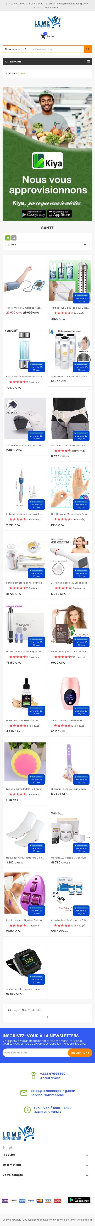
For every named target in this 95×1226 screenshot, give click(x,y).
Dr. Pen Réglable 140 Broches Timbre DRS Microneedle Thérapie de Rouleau (70, 582)
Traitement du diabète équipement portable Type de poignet (25, 989)
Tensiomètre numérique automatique (25, 307)
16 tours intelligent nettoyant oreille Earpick (25, 514)
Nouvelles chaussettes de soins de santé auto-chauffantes (25, 857)
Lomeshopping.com (40, 1219)
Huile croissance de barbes (22, 720)
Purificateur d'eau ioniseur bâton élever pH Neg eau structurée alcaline (70, 307)
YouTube (11, 1147)
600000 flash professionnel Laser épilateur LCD (70, 720)
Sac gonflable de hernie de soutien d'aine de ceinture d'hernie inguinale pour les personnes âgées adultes (70, 445)
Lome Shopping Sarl (81, 1219)
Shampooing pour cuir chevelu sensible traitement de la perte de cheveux (70, 651)
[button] (47, 36)
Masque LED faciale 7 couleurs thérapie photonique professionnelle (70, 857)
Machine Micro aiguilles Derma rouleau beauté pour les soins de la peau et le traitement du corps (25, 920)
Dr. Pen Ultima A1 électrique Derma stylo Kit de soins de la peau (25, 651)
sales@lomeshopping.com (72, 3)
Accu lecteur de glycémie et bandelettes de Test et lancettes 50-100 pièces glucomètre (70, 920)
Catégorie (13, 61)
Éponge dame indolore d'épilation (25, 789)
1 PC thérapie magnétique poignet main (70, 514)
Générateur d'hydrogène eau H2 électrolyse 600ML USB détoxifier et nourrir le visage (70, 376)
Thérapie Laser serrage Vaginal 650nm (70, 789)
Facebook (4, 1147)
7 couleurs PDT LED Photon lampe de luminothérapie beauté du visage (25, 445)
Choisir (47, 245)
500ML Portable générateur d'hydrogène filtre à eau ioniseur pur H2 (25, 376)
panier (47, 35)
